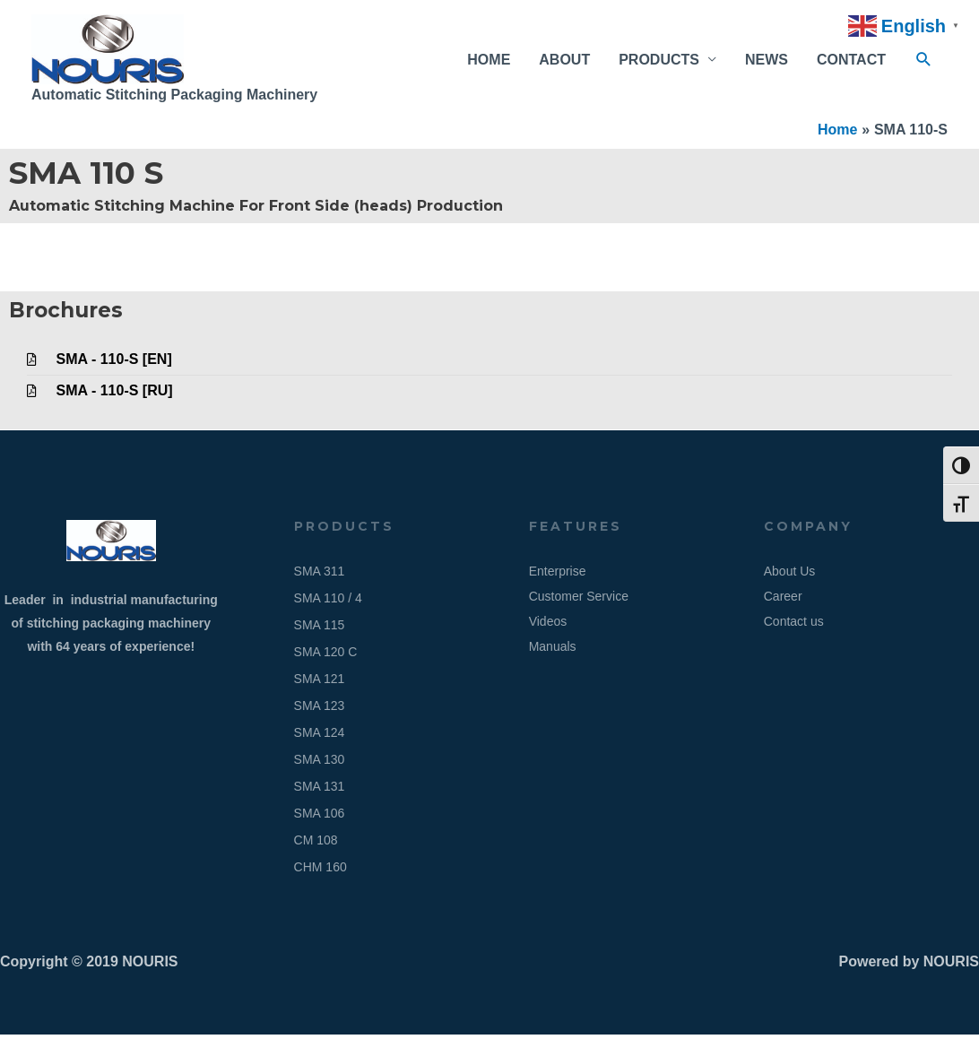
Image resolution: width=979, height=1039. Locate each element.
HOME (488, 61)
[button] (923, 62)
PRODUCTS (659, 61)
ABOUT (564, 61)
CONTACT (851, 61)
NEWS (766, 61)
